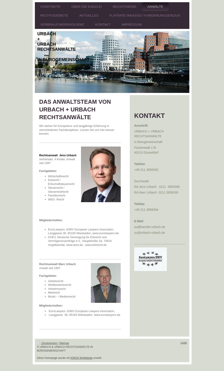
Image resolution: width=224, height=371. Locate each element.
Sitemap (64, 343)
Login (184, 342)
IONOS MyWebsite (81, 358)
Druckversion (47, 343)
